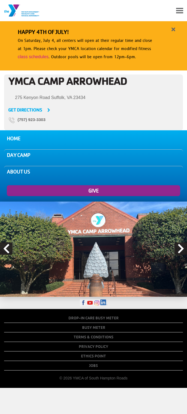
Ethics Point (93, 356)
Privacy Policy (93, 346)
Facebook (83, 302)
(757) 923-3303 (31, 120)
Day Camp (18, 155)
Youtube (90, 302)
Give (93, 190)
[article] (93, 44)
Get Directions (25, 110)
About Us (18, 171)
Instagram (97, 302)
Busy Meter (93, 327)
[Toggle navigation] (179, 10)
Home (13, 138)
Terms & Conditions (93, 337)
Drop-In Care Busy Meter (93, 318)
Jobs (93, 365)
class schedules (33, 56)
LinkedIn (103, 302)
